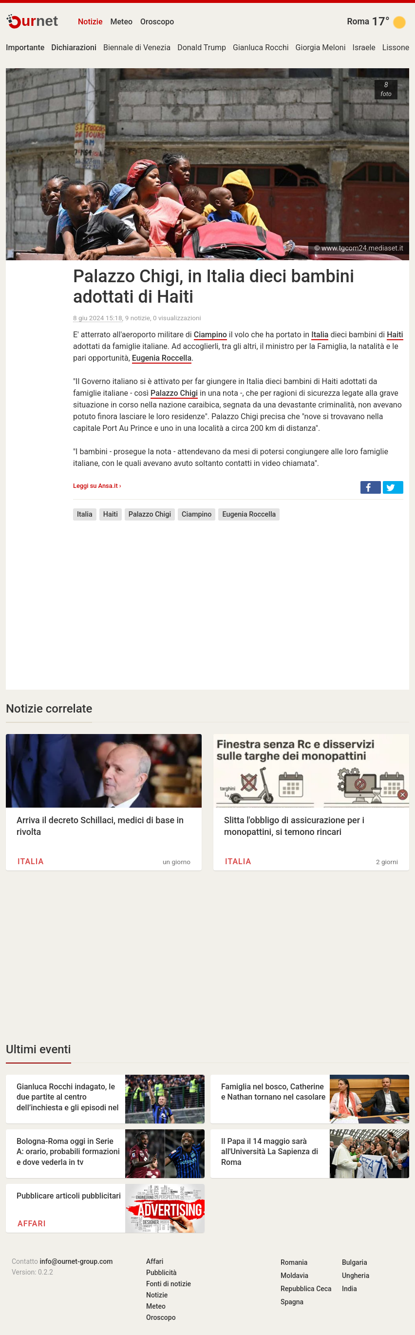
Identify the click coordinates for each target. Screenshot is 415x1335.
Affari (32, 1223)
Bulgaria (354, 1262)
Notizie (90, 21)
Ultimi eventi (38, 1049)
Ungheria (355, 1275)
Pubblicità (161, 1273)
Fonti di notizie (168, 1284)
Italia (319, 334)
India (349, 1289)
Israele (364, 47)
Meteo (122, 21)
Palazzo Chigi (174, 393)
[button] (370, 487)
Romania (294, 1262)
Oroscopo (157, 21)
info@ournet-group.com (76, 1261)
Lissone (395, 47)
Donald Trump (201, 47)
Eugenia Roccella (161, 358)
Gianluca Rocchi (261, 47)
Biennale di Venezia (136, 47)
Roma (358, 21)
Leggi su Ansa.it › (97, 485)
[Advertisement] (238, 598)
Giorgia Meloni (321, 47)
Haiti (395, 334)
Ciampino (210, 334)
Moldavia (294, 1275)
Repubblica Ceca (306, 1289)
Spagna (292, 1302)
